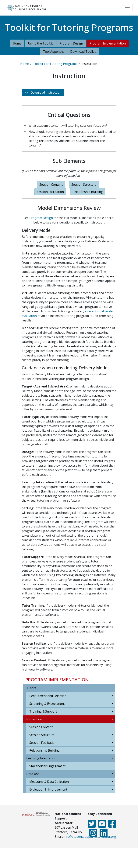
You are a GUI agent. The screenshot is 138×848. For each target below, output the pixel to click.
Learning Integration (41, 758)
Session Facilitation (42, 743)
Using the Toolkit (40, 43)
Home (17, 43)
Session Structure (42, 735)
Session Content (41, 727)
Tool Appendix (53, 51)
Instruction (34, 719)
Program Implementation (108, 43)
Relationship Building (44, 750)
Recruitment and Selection (47, 696)
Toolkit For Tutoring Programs (55, 64)
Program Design (71, 43)
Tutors (31, 688)
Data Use (32, 774)
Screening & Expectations (47, 704)
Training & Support (43, 711)
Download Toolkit (83, 51)
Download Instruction (45, 92)
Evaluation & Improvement (48, 789)
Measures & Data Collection (49, 782)
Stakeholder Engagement (47, 766)
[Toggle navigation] (127, 7)
